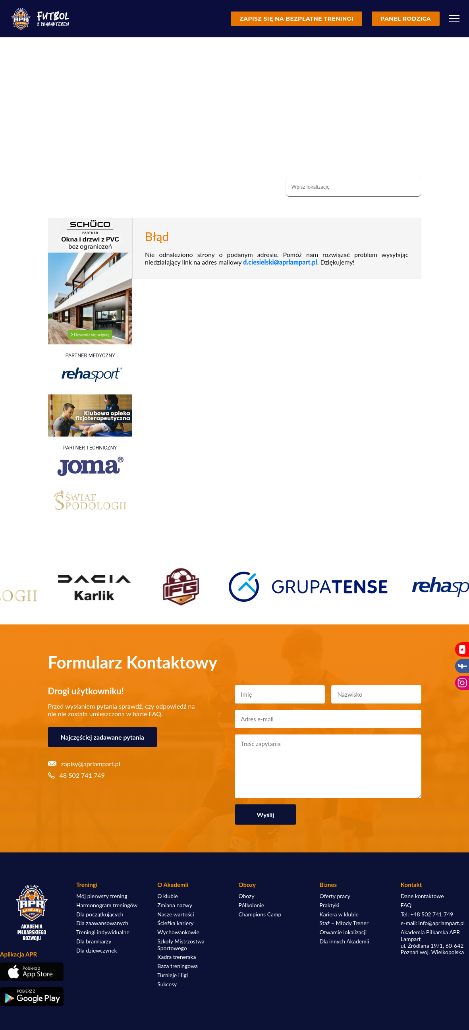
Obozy (246, 896)
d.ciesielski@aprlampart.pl (280, 262)
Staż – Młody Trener (344, 923)
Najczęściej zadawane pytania (103, 737)
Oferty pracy (335, 896)
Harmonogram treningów (106, 905)
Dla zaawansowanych (102, 923)
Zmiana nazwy (174, 905)
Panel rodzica (405, 18)
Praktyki (330, 905)
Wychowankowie (178, 932)
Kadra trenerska (176, 957)
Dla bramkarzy (93, 941)
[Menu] (454, 18)
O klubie (167, 896)
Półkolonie (251, 905)
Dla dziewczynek (96, 950)
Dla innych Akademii (344, 941)
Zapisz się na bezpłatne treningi (296, 18)
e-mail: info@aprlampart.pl (433, 923)
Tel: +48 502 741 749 (427, 914)
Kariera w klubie (339, 914)
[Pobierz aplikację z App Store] (32, 971)
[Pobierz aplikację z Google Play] (32, 996)
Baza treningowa (177, 966)
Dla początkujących (99, 914)
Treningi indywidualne (102, 932)
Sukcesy (167, 984)
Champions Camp (259, 914)
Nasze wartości (175, 914)
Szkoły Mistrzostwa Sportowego (181, 944)
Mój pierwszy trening (101, 896)
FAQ (406, 905)
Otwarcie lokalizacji (343, 932)
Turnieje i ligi (172, 975)
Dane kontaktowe (422, 896)
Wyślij (265, 814)
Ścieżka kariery (175, 923)
